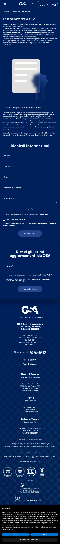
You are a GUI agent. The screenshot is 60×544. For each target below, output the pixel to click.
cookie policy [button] (51, 518)
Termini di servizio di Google (15, 281)
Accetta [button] (44, 534)
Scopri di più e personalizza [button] (30, 539)
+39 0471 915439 (31, 433)
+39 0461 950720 (31, 412)
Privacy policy (42, 223)
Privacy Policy (43, 214)
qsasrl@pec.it (30, 345)
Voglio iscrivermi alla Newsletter (16, 219)
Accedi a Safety (30, 360)
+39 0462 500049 (31, 388)
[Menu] (4, 4)
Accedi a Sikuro (30, 364)
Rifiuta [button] (16, 534)
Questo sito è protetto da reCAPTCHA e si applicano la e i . (29, 224)
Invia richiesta (30, 233)
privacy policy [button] (9, 514)
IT (31, 4)
